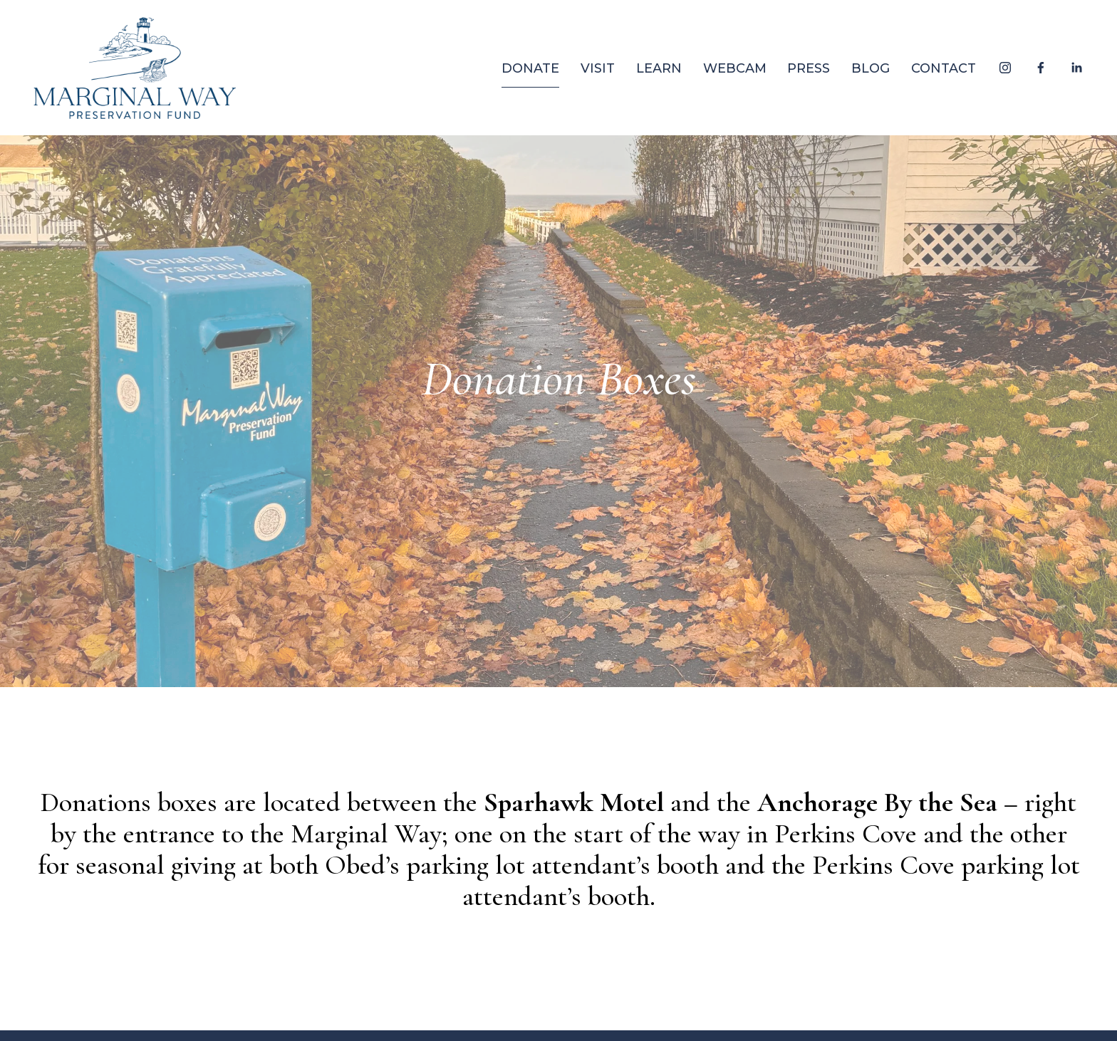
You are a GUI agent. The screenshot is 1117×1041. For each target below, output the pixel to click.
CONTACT (943, 68)
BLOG (870, 68)
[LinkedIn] (1076, 68)
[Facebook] (1041, 68)
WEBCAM (735, 68)
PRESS (808, 68)
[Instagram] (1005, 68)
